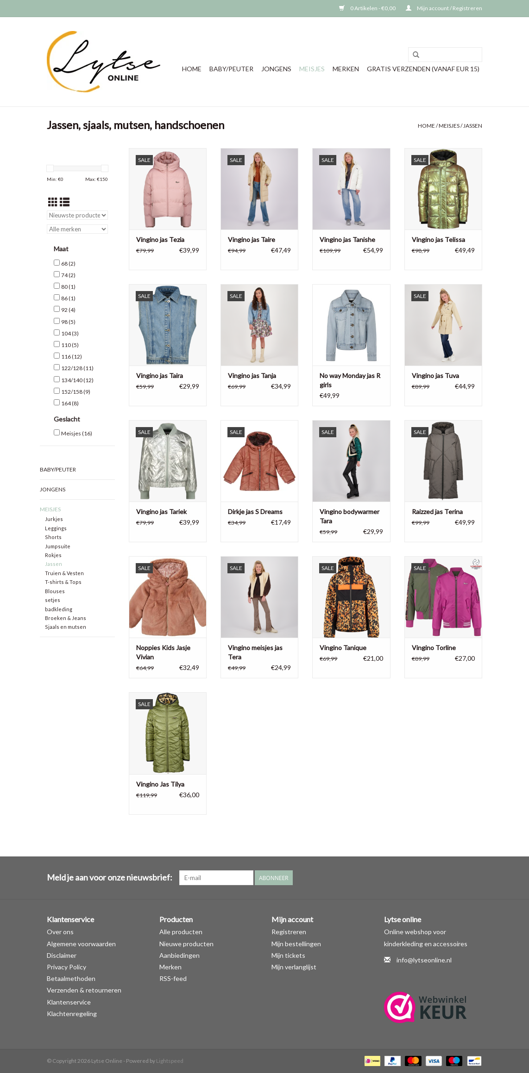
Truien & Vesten (64, 573)
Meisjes (312, 69)
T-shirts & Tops (63, 582)
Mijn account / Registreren (444, 8)
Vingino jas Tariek (161, 511)
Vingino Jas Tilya (160, 784)
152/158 (75, 391)
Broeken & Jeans (65, 618)
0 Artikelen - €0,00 (368, 8)
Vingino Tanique (343, 647)
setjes (52, 600)
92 (68, 309)
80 (68, 286)
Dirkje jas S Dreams (255, 511)
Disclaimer (61, 955)
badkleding (58, 609)
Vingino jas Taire (251, 239)
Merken (346, 69)
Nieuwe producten (186, 944)
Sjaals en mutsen (65, 627)
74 (68, 275)
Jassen (472, 125)
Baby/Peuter (231, 69)
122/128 (77, 368)
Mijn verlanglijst (293, 967)
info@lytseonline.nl (424, 960)
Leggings (56, 528)
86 (68, 298)
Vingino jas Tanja (252, 375)
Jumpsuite (57, 546)
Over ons (60, 932)
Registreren (288, 932)
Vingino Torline (434, 647)
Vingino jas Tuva (435, 375)
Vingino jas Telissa (438, 239)
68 (68, 263)
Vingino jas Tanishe (347, 239)
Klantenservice (69, 1002)
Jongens (276, 69)
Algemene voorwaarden (81, 944)
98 (68, 321)
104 (70, 333)
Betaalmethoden (71, 978)
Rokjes (53, 555)
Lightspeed (169, 1060)
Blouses (55, 591)
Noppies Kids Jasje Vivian (163, 652)
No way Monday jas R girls (350, 380)
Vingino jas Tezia (160, 239)
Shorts (53, 537)
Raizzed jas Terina (437, 511)
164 (70, 403)
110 (70, 344)
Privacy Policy (66, 967)
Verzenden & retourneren (84, 990)
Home (192, 69)
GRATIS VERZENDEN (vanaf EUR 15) (423, 69)
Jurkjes (54, 519)
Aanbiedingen (179, 955)
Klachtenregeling (72, 1013)
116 (71, 356)
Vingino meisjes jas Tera (255, 652)
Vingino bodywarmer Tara (349, 516)
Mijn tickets (288, 955)
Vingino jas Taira (159, 375)
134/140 (77, 380)
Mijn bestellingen (296, 944)
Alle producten (180, 932)
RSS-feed (173, 978)
